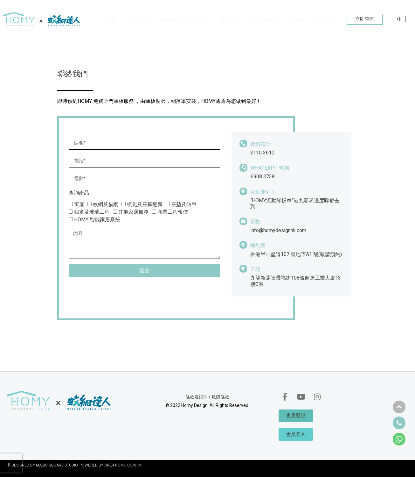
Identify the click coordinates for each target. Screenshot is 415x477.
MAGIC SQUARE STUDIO (57, 465)
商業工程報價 (172, 212)
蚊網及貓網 (137, 19)
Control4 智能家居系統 (183, 19)
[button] (365, 19)
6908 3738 (263, 177)
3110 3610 (262, 153)
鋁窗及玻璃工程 (92, 212)
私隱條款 (220, 397)
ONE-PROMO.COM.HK (123, 465)
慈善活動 (325, 19)
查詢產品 (79, 193)
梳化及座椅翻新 (145, 204)
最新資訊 (297, 19)
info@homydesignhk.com (278, 230)
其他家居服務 (133, 212)
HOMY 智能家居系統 (97, 220)
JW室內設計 (231, 19)
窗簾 (111, 19)
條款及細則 (196, 397)
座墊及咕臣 (184, 204)
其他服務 (265, 19)
